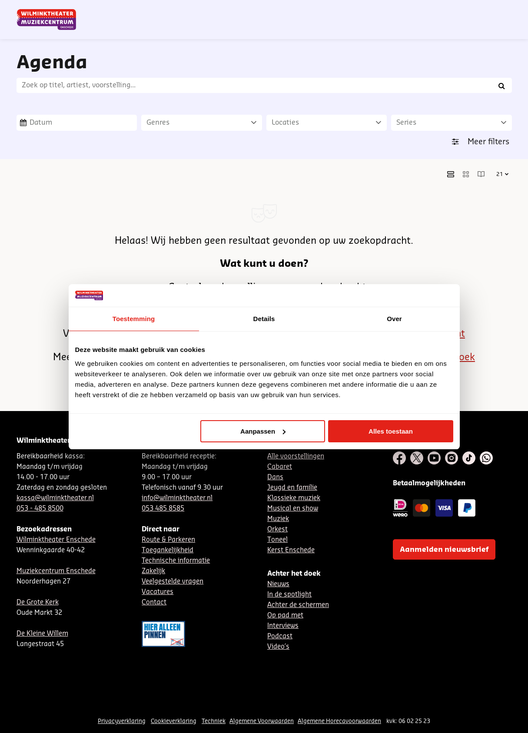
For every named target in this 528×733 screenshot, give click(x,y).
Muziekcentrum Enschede (56, 571)
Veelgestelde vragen (172, 581)
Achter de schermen (298, 605)
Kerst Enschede (291, 550)
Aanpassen (263, 431)
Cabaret (279, 467)
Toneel (277, 540)
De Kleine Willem (42, 633)
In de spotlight (289, 594)
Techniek (214, 721)
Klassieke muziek (293, 498)
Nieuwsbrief (333, 10)
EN (389, 10)
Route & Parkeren (168, 540)
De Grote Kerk (38, 602)
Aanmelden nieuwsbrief (444, 549)
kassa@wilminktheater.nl (55, 498)
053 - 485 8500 (40, 508)
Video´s (278, 646)
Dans (275, 477)
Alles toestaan (391, 431)
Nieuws (278, 584)
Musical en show (292, 508)
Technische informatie (176, 560)
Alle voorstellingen (295, 456)
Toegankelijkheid (167, 550)
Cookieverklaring (173, 721)
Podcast (279, 636)
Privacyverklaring (122, 721)
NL (361, 10)
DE (375, 10)
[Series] (451, 123)
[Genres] (201, 123)
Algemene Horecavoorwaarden (339, 721)
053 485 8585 (163, 508)
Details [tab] (264, 318)
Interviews (283, 626)
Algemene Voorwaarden (261, 721)
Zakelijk (153, 571)
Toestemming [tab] (134, 318)
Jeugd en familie (292, 487)
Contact (411, 10)
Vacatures (157, 592)
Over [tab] (394, 318)
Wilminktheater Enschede (56, 540)
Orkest (277, 529)
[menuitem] (494, 30)
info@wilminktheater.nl (177, 498)
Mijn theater (471, 10)
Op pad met (285, 615)
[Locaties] (326, 123)
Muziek (278, 519)
